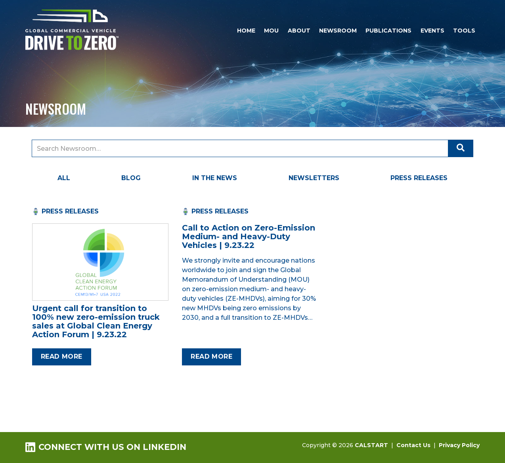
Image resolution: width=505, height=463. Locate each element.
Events (432, 30)
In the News (214, 178)
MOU (271, 30)
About (299, 30)
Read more (61, 356)
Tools (464, 30)
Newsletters (314, 178)
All (63, 178)
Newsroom (338, 30)
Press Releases (419, 178)
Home (246, 30)
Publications (388, 30)
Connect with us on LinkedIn (105, 447)
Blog (131, 178)
